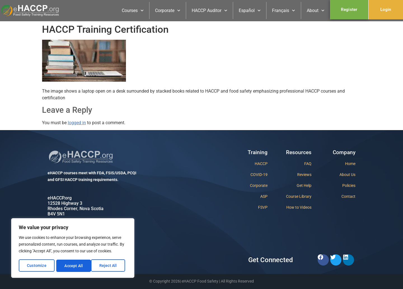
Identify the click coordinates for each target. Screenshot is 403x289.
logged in (77, 122)
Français (283, 10)
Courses (133, 10)
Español (250, 10)
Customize (36, 266)
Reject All (73, 266)
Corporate (167, 10)
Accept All (109, 266)
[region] (72, 248)
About (315, 10)
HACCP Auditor (209, 10)
